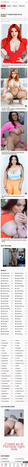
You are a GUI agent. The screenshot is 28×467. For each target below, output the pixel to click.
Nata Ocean (22, 303)
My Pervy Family (7, 386)
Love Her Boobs (22, 396)
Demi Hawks (22, 293)
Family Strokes (7, 381)
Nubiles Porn (7, 356)
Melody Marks (7, 306)
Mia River (22, 331)
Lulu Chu (7, 324)
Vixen (22, 345)
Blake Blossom (7, 286)
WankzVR (7, 368)
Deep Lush (22, 381)
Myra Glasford (7, 273)
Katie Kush (22, 311)
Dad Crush (22, 383)
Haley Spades (7, 331)
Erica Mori (7, 314)
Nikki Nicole (22, 296)
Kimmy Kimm (7, 319)
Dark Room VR (22, 391)
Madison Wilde (7, 296)
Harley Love (7, 303)
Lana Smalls (7, 301)
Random (15, 6)
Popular (9, 6)
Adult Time (22, 353)
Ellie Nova (7, 326)
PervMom (22, 373)
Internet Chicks (20, 458)
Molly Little (7, 311)
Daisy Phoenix (22, 273)
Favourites (21, 6)
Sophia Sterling (7, 309)
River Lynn (7, 329)
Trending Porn (5, 461)
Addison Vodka (22, 278)
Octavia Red (7, 298)
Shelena (22, 319)
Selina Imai (7, 293)
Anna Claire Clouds (22, 306)
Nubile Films (7, 393)
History (3, 8)
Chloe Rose (7, 316)
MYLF (7, 348)
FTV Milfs (22, 393)
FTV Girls (7, 353)
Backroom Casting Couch (22, 363)
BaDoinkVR (7, 361)
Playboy (7, 366)
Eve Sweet (22, 321)
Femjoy (22, 343)
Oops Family (22, 388)
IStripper (7, 345)
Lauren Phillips (22, 286)
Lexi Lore (22, 309)
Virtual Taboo (7, 371)
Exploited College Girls (7, 399)
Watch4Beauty (7, 388)
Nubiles (7, 373)
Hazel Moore (7, 321)
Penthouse (7, 358)
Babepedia (5, 458)
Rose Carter (22, 329)
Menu (24, 462)
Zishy (7, 351)
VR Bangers (22, 378)
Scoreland (7, 383)
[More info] (26, 62)
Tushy (22, 358)
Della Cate (22, 301)
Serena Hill (22, 324)
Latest (3, 6)
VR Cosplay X (7, 401)
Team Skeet (7, 343)
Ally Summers (22, 298)
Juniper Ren (7, 278)
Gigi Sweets (22, 334)
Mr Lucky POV (22, 399)
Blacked (7, 396)
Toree (22, 288)
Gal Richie (22, 314)
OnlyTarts (7, 378)
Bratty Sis (22, 376)
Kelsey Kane (22, 283)
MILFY (22, 366)
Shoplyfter (22, 371)
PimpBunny (19, 461)
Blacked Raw (22, 356)
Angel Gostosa (22, 326)
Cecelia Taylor (22, 291)
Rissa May (7, 283)
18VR (22, 386)
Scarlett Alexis (7, 276)
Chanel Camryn (7, 291)
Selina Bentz (22, 316)
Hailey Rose (22, 281)
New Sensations (7, 376)
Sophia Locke (7, 288)
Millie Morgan (7, 334)
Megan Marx (22, 276)
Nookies (22, 348)
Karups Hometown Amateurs (22, 401)
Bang (22, 340)
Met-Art (7, 340)
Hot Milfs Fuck (22, 351)
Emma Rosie (7, 281)
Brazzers (7, 391)
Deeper (22, 368)
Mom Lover (7, 363)
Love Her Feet (22, 361)
